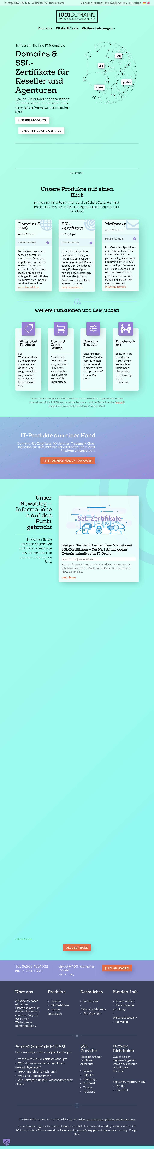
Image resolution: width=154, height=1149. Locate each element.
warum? (120, 399)
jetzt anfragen (117, 965)
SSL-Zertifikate (67, 27)
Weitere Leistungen (97, 27)
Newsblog (135, 2)
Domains (45, 27)
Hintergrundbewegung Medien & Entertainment (107, 1116)
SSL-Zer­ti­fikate (86, 556)
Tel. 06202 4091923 (31, 963)
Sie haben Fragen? (91, 2)
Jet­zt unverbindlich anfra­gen (67, 458)
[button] (6, 1142)
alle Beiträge (77, 945)
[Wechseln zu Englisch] (148, 2)
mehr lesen (69, 574)
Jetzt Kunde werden (115, 2)
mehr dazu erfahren (28, 284)
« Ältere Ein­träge (23, 936)
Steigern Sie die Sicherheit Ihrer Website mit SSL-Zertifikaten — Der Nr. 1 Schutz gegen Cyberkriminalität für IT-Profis (97, 547)
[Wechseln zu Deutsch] (144, 2)
